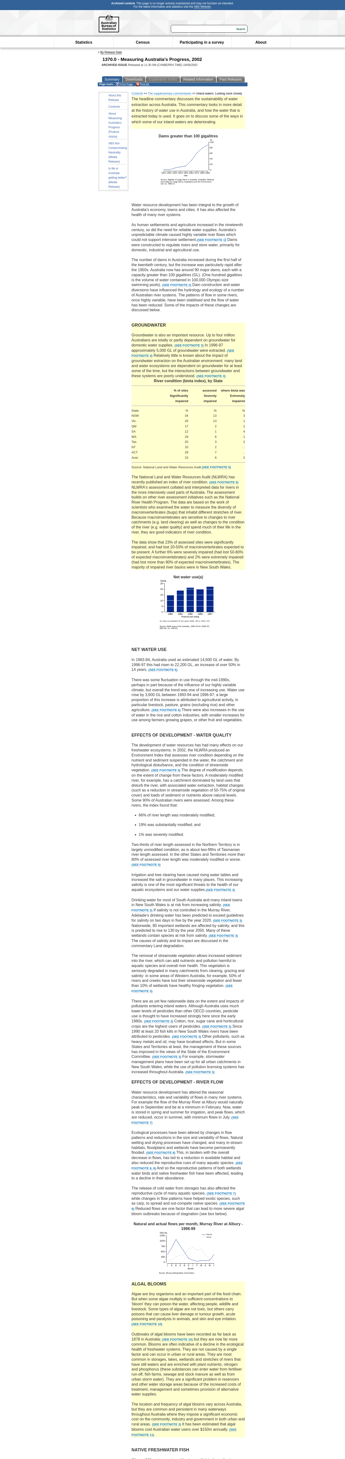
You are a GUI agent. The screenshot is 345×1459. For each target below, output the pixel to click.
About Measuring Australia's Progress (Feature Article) (115, 125)
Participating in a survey (202, 42)
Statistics (83, 42)
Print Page (124, 84)
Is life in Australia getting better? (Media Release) (118, 178)
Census (143, 42)
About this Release (115, 98)
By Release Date (111, 52)
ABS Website (202, 6)
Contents (114, 106)
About (260, 42)
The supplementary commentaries (169, 93)
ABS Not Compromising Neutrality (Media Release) (118, 153)
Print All (142, 84)
